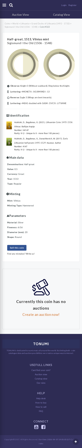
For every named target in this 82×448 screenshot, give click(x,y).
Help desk (41, 398)
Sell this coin (17, 247)
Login (64, 5)
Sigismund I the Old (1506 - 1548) (21, 27)
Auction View (20, 14)
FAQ (41, 411)
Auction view (41, 374)
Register (73, 5)
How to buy (40, 402)
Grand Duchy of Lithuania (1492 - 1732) (50, 23)
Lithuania (24, 23)
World (15, 23)
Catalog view (41, 378)
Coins (7, 23)
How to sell (41, 407)
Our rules (41, 383)
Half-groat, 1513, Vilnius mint (28, 39)
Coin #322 (45, 27)
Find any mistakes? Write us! (21, 253)
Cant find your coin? (41, 370)
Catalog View (61, 14)
